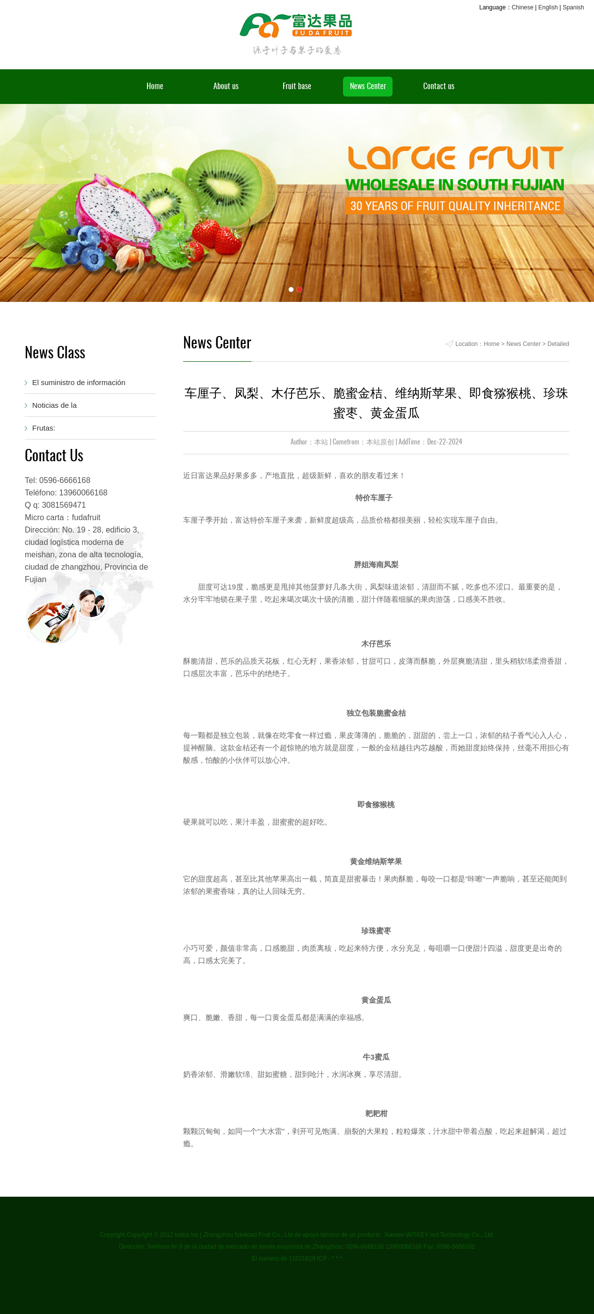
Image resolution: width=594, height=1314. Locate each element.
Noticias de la (54, 405)
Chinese (523, 7)
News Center (368, 87)
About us (226, 87)
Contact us (438, 87)
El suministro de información (78, 382)
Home (155, 87)
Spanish (573, 7)
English (547, 7)
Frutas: (43, 428)
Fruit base (297, 87)
